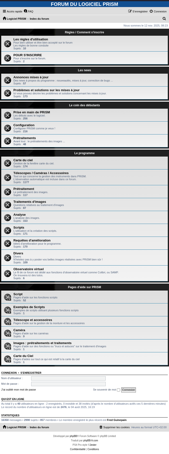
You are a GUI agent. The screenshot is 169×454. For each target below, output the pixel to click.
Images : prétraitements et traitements (42, 343)
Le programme (84, 153)
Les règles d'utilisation (30, 39)
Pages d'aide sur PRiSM (84, 287)
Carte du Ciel (23, 356)
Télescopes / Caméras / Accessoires (41, 173)
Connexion (9, 372)
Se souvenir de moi (106, 390)
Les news (84, 70)
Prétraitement (23, 189)
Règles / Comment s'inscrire (84, 32)
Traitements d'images (29, 202)
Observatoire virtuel (28, 269)
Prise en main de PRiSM (31, 112)
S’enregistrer (30, 372)
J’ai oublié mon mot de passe (18, 389)
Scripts (18, 227)
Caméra (19, 330)
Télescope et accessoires (32, 320)
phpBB (73, 436)
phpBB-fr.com (90, 440)
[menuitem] (28, 11)
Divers (18, 253)
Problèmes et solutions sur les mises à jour (46, 90)
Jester (93, 445)
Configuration (23, 125)
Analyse (19, 214)
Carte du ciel (23, 160)
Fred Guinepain (117, 419)
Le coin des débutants (84, 105)
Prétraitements (24, 138)
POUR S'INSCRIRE (27, 55)
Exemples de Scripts (29, 307)
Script (17, 294)
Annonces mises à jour (30, 77)
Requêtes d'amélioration (32, 240)
